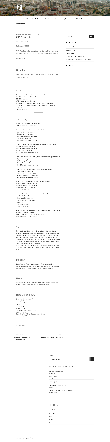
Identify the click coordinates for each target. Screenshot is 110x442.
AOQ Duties (52, 413)
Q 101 (50, 416)
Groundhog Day (21, 303)
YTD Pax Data (80, 19)
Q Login (51, 423)
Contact (57, 19)
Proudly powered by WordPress (25, 438)
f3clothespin (35, 34)
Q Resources (68, 19)
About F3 (26, 19)
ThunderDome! (20, 23)
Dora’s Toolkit (20, 306)
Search (51, 355)
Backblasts (48, 19)
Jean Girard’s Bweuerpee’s (24, 299)
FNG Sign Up (52, 410)
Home (18, 19)
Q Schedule (52, 419)
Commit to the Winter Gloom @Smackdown (30, 314)
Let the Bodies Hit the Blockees (26, 310)
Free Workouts (37, 19)
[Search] (92, 359)
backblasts (23, 325)
